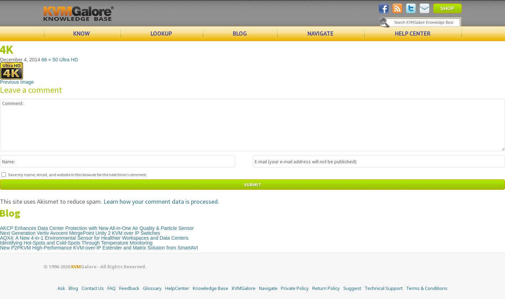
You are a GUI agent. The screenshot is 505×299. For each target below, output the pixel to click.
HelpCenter (177, 288)
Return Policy (326, 288)
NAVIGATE (320, 33)
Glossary (152, 288)
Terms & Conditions (426, 288)
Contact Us (93, 288)
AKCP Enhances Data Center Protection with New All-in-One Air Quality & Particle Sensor (97, 228)
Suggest (352, 288)
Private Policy (295, 288)
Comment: (252, 125)
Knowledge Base (210, 288)
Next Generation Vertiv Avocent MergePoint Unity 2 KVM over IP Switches (80, 233)
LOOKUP (161, 33)
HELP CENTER (412, 33)
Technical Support (384, 288)
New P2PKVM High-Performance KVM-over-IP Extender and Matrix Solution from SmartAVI (99, 248)
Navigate (268, 288)
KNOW (81, 33)
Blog (73, 288)
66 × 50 (49, 59)
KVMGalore (243, 288)
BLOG (240, 33)
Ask (61, 288)
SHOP (447, 8)
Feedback (129, 288)
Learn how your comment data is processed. (161, 201)
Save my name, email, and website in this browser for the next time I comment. (77, 174)
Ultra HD (68, 59)
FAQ (111, 288)
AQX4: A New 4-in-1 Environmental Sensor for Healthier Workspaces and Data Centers (94, 238)
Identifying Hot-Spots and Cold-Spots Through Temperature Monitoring (76, 243)
